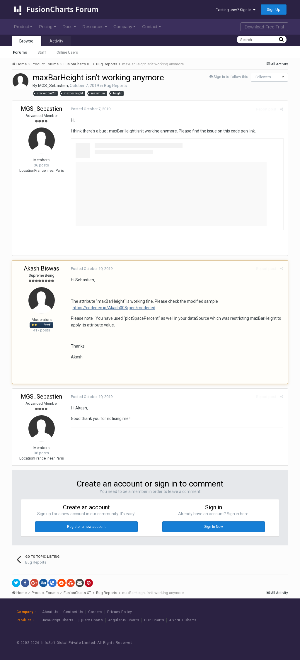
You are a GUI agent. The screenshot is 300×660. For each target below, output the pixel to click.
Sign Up (273, 9)
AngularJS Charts (123, 620)
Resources (94, 26)
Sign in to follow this (231, 76)
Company (124, 26)
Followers (263, 77)
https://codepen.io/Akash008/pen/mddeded (114, 307)
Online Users (67, 52)
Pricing (47, 26)
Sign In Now (213, 527)
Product (23, 26)
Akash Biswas (41, 268)
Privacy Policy (119, 612)
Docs (69, 26)
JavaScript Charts (58, 620)
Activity (56, 41)
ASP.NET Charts (182, 620)
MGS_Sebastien (53, 85)
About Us (50, 612)
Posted (90, 109)
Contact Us (73, 612)
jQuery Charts (91, 620)
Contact (151, 26)
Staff (42, 52)
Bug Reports (115, 85)
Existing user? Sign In (235, 10)
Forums (20, 52)
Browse (26, 41)
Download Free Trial (264, 26)
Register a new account (86, 527)
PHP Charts (154, 620)
